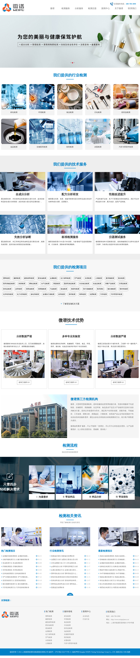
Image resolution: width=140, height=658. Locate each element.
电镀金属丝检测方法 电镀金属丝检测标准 (112, 577)
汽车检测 (103, 294)
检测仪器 (92, 8)
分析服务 (79, 8)
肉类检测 (22, 283)
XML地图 (126, 652)
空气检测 (77, 278)
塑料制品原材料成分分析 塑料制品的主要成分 (64, 584)
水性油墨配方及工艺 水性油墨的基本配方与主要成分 (64, 563)
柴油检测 (64, 289)
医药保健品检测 (9, 283)
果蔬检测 (56, 283)
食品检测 (67, 622)
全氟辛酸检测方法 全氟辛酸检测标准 (15, 559)
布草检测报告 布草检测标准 (12, 570)
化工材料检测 (65, 278)
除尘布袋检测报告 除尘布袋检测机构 (112, 584)
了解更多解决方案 (70, 304)
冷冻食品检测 (84, 283)
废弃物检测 (110, 278)
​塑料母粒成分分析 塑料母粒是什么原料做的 (64, 573)
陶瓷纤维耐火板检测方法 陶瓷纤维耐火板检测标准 (112, 570)
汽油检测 (53, 289)
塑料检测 (6, 278)
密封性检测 (124, 289)
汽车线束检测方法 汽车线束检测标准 (15, 587)
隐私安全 (119, 652)
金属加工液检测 (48, 294)
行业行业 (86, 619)
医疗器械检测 (88, 289)
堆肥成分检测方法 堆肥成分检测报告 (112, 587)
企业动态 (86, 616)
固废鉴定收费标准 (57, 587)
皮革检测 (18, 289)
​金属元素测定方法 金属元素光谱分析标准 (64, 570)
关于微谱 (119, 8)
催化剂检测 (35, 294)
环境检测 (67, 619)
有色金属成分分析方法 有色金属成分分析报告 (112, 580)
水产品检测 (45, 283)
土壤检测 (98, 278)
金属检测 (53, 278)
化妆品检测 (97, 283)
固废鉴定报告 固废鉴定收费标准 (62, 556)
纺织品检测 (7, 289)
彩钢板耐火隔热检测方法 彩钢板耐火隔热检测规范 (112, 559)
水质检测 (88, 278)
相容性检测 (75, 289)
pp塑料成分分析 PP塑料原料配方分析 (64, 566)
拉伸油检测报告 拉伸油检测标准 (13, 573)
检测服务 (65, 8)
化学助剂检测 (8, 294)
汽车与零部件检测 (70, 643)
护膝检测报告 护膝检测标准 (12, 566)
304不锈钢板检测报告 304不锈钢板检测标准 (112, 573)
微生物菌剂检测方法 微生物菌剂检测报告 (15, 584)
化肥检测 (93, 294)
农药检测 (61, 294)
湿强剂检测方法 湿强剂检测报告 (13, 580)
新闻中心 (105, 8)
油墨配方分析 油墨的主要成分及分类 (64, 559)
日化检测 (67, 625)
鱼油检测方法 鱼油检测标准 (12, 563)
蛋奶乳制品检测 (69, 283)
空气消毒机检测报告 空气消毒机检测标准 (15, 577)
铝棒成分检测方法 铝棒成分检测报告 (112, 566)
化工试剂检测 (22, 294)
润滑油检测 (30, 289)
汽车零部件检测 (116, 294)
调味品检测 (33, 283)
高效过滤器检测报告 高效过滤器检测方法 (112, 556)
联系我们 (132, 8)
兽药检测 (72, 294)
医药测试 (100, 289)
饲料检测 (82, 294)
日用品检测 (123, 283)
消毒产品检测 (110, 283)
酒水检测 (121, 278)
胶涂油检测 (42, 278)
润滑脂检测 (42, 289)
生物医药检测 (69, 634)
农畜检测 (67, 640)
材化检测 (67, 616)
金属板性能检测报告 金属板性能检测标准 (15, 556)
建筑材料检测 (29, 278)
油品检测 (67, 631)
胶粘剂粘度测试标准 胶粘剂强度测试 (64, 577)
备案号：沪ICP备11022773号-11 (60, 652)
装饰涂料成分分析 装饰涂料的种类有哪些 (64, 580)
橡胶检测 (17, 278)
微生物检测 (111, 289)
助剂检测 (67, 637)
